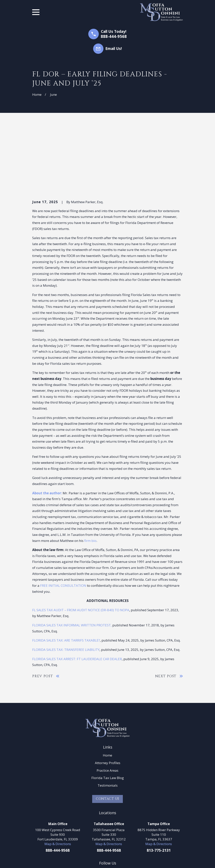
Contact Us (107, 739)
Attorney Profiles (107, 702)
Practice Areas (107, 710)
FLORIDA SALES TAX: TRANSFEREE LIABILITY (66, 589)
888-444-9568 (114, 36)
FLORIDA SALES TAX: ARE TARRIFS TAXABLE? (66, 580)
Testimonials (108, 725)
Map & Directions (57, 783)
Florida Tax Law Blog (107, 718)
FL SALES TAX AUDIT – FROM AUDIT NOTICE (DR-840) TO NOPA (80, 550)
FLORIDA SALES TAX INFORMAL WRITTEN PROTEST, (72, 565)
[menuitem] (37, 860)
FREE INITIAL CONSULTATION (63, 525)
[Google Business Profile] (112, 811)
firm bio (90, 480)
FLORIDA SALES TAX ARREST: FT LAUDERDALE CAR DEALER (77, 598)
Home (107, 695)
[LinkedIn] (102, 811)
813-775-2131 (159, 790)
